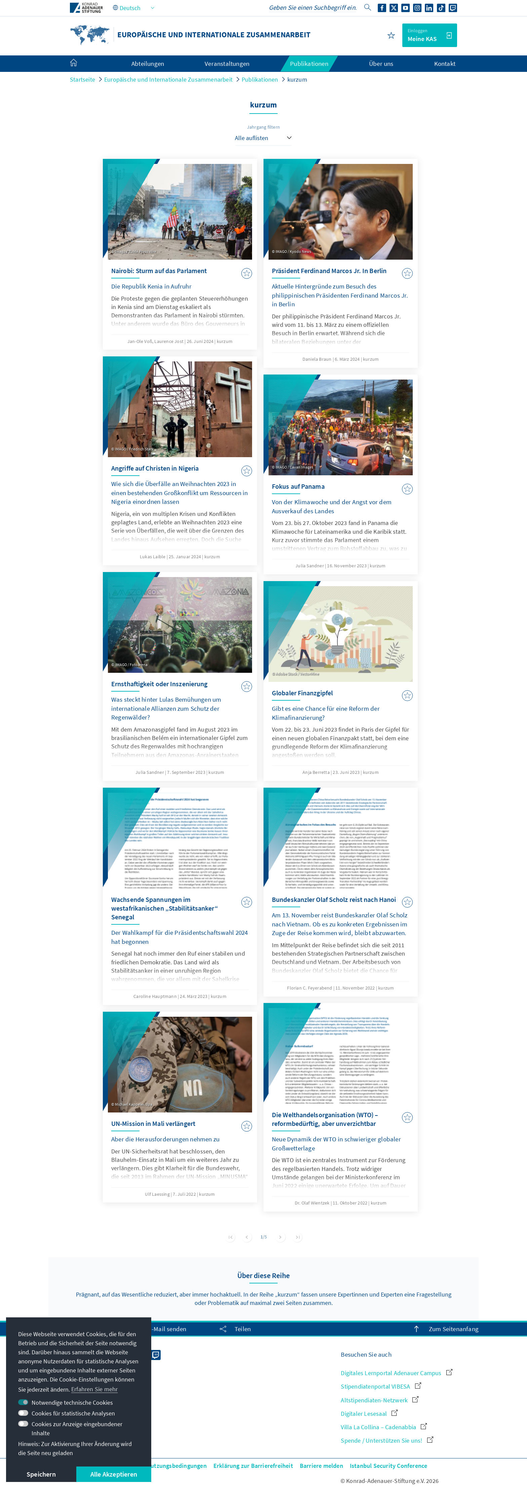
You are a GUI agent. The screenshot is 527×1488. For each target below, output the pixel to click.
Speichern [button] (41, 1474)
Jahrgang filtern (263, 127)
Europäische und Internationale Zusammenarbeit (168, 79)
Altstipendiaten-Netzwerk (379, 1400)
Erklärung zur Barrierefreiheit (253, 1466)
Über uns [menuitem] (381, 63)
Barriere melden (321, 1466)
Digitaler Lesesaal (369, 1413)
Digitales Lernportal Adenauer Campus (396, 1373)
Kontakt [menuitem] (444, 63)
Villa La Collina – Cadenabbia (384, 1427)
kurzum (297, 79)
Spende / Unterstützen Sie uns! (387, 1440)
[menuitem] (80, 64)
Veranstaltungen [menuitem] (227, 63)
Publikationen (260, 79)
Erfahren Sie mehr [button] (94, 1389)
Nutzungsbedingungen (177, 1466)
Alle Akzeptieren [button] (113, 1474)
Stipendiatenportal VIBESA (381, 1386)
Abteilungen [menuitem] (147, 63)
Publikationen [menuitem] (309, 63)
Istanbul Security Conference (389, 1466)
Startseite (82, 79)
